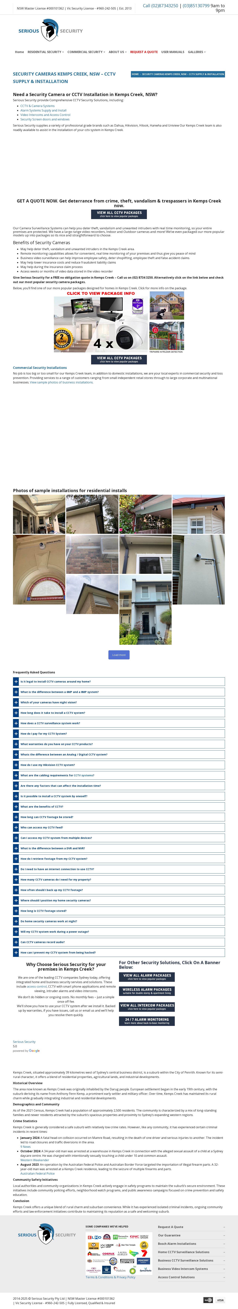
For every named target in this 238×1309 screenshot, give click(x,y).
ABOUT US (118, 52)
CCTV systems (83, 775)
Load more (119, 655)
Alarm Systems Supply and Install (43, 110)
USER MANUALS (172, 52)
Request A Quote (170, 1227)
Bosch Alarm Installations (177, 1244)
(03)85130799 (196, 6)
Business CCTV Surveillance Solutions (185, 1260)
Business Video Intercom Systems (183, 1269)
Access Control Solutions (176, 1277)
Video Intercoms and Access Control (45, 115)
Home (19, 52)
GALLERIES (197, 52)
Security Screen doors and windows (45, 119)
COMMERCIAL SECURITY (86, 52)
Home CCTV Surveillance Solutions (183, 1252)
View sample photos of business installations (61, 382)
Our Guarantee (169, 1235)
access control (37, 986)
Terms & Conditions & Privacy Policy (110, 1277)
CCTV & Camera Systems (37, 106)
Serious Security (24, 1042)
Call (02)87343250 (160, 6)
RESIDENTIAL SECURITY (46, 52)
